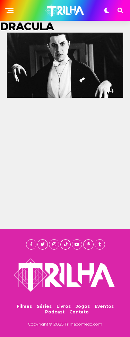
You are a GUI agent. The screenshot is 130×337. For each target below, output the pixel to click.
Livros (64, 306)
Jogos (83, 306)
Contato (79, 311)
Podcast (54, 311)
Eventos (104, 306)
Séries (44, 306)
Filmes (24, 306)
